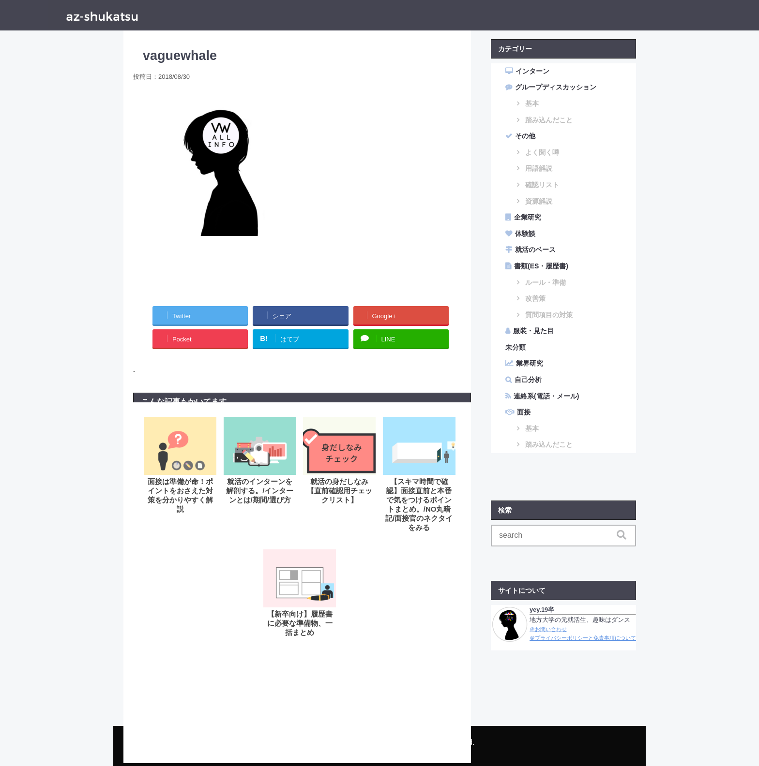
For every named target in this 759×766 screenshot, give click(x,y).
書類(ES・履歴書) (541, 266)
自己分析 (528, 379)
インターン (532, 71)
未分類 (515, 347)
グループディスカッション (555, 87)
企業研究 (527, 217)
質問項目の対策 (549, 315)
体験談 (525, 233)
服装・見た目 (533, 331)
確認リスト (542, 185)
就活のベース (535, 249)
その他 (525, 136)
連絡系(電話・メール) (546, 396)
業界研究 (529, 363)
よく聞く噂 (542, 152)
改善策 (535, 298)
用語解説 (538, 168)
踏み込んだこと (549, 120)
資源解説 (538, 201)
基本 (532, 103)
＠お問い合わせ (548, 629)
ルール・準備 (545, 282)
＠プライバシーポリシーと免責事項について (583, 638)
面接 (524, 412)
